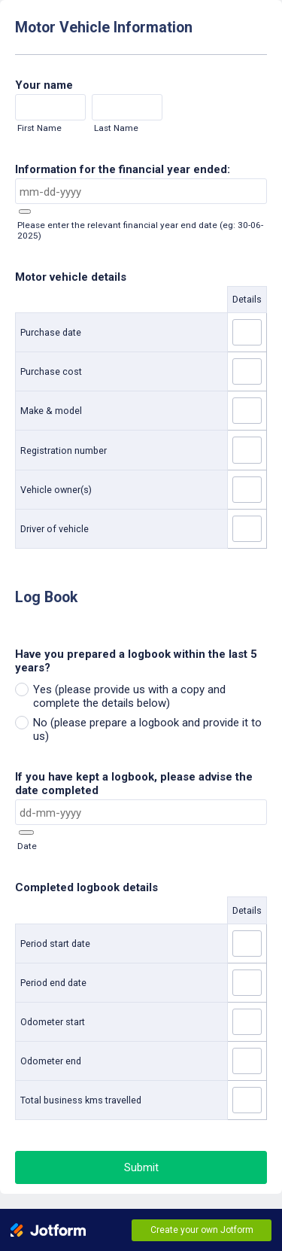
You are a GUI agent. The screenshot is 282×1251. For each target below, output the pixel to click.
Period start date (55, 943)
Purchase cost (51, 371)
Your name (44, 85)
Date (27, 846)
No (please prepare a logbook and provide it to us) (147, 729)
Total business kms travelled (80, 1100)
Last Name (116, 128)
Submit (141, 1167)
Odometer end (50, 1061)
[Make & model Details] (247, 410)
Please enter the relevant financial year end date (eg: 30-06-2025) (140, 230)
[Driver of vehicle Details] (247, 529)
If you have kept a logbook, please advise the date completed (134, 783)
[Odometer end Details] (247, 1061)
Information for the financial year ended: (122, 169)
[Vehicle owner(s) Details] (247, 489)
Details (247, 299)
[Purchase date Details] (247, 332)
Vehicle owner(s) (56, 489)
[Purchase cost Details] (247, 371)
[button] (25, 211)
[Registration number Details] (247, 450)
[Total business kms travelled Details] (247, 1100)
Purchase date (50, 332)
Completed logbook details (86, 887)
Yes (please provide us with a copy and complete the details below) (129, 696)
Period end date (53, 982)
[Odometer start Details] (247, 1022)
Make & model (51, 410)
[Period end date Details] (247, 982)
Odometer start (52, 1021)
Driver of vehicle (54, 528)
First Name (39, 128)
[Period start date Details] (247, 943)
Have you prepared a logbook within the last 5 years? (136, 660)
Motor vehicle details (70, 277)
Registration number (63, 450)
